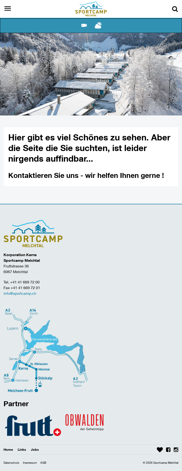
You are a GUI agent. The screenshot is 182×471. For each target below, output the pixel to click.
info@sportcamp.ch (20, 293)
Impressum (30, 462)
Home (8, 449)
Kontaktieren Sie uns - (46, 175)
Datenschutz (11, 462)
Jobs (35, 449)
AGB (43, 462)
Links (22, 449)
